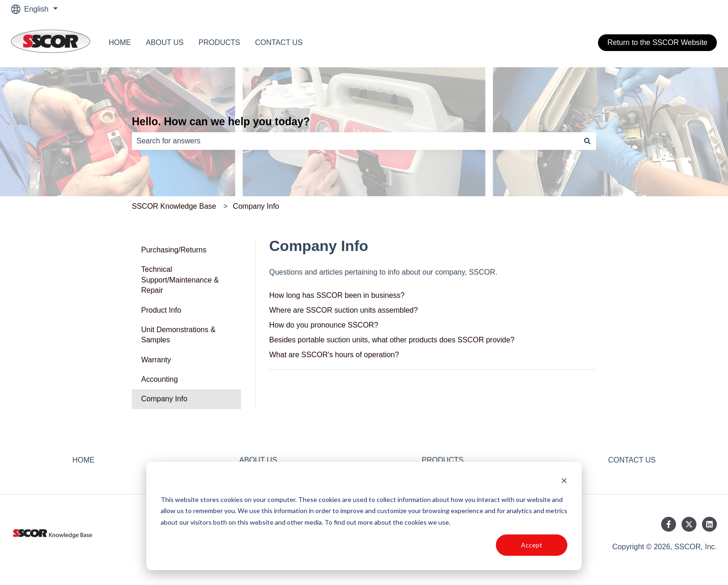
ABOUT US (165, 42)
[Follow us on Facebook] (668, 524)
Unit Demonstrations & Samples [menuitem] (178, 335)
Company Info (256, 206)
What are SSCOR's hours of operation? (334, 355)
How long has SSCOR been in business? (337, 295)
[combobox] (355, 141)
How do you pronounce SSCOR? (323, 325)
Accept (531, 545)
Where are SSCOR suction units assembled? (343, 310)
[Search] (587, 141)
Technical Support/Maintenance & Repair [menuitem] (180, 279)
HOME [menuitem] (83, 460)
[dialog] (364, 516)
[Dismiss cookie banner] (564, 482)
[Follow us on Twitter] (689, 524)
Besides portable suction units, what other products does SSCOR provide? (391, 340)
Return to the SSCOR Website (657, 42)
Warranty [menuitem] (156, 360)
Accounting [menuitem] (159, 379)
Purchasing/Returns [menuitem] (174, 250)
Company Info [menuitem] (164, 399)
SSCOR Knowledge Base (174, 206)
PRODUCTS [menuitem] (442, 460)
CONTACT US (279, 42)
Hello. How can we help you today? (221, 122)
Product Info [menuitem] (161, 310)
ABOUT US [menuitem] (258, 460)
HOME (120, 42)
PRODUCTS (219, 42)
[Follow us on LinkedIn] (709, 524)
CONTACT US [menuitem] (632, 460)
